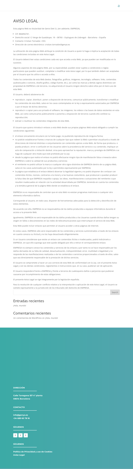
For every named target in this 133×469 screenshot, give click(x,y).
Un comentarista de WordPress (27, 318)
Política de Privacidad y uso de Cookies (32, 451)
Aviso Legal (19, 455)
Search (115, 292)
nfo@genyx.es (21, 415)
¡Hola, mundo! (19, 305)
